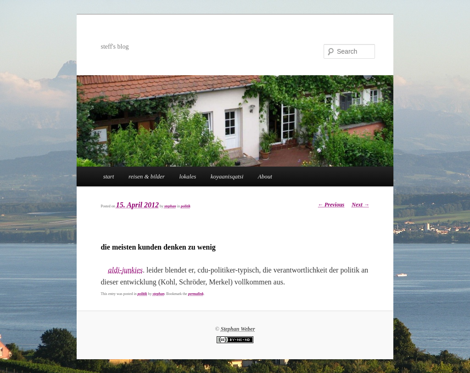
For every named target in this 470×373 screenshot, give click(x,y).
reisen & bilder (147, 176)
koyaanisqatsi (227, 176)
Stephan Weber (238, 329)
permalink (196, 294)
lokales (187, 176)
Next (360, 204)
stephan (170, 206)
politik (185, 206)
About (265, 176)
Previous (331, 204)
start (108, 176)
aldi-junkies (125, 270)
